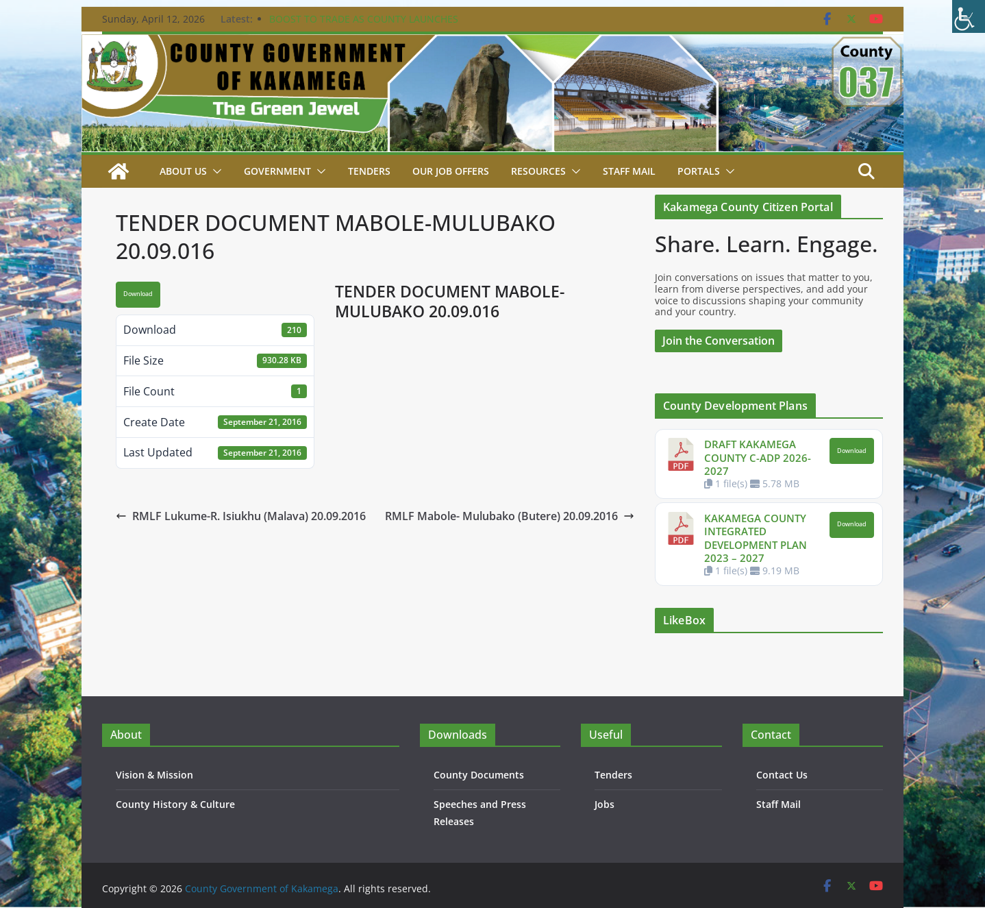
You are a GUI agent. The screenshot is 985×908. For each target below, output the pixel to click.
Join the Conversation (718, 340)
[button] (214, 171)
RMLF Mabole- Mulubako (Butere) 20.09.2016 (509, 516)
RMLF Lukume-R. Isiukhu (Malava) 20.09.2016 (241, 516)
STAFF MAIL (629, 170)
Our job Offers (450, 170)
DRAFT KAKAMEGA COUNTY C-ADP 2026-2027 (757, 457)
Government (277, 170)
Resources (538, 170)
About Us (183, 170)
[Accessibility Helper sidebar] (968, 16)
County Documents (479, 774)
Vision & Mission (154, 774)
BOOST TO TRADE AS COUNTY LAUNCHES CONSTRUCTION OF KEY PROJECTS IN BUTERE (373, 25)
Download (138, 294)
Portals (698, 170)
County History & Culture (175, 804)
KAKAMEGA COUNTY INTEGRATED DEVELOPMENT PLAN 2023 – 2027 (755, 538)
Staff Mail (778, 804)
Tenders (369, 170)
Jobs (604, 804)
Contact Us (782, 774)
